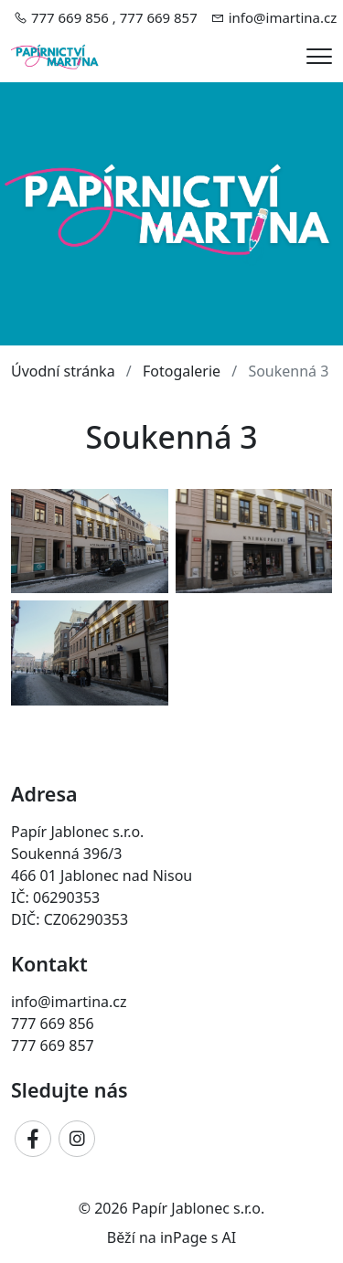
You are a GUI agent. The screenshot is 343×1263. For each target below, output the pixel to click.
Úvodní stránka (63, 371)
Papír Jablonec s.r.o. (198, 1208)
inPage (184, 1237)
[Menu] (319, 56)
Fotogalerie (181, 371)
